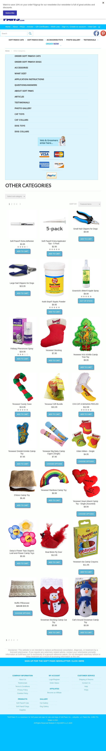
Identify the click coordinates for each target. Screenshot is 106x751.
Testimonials (90, 40)
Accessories (21, 67)
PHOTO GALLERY (73, 40)
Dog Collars (22, 131)
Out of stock (86, 301)
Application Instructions (29, 79)
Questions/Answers (26, 85)
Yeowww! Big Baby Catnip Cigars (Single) (54, 452)
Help (86, 686)
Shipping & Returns (86, 680)
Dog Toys (20, 125)
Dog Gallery (44, 706)
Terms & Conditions (22, 686)
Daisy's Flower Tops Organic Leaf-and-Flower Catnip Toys (22, 552)
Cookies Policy (22, 693)
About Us (22, 680)
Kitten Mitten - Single (85, 451)
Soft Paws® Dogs (22, 706)
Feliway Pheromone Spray (22, 349)
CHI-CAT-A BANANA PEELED (85, 404)
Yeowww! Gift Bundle (54, 404)
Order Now (52, 45)
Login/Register (54, 680)
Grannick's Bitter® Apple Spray (85, 291)
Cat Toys (19, 114)
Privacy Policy (22, 690)
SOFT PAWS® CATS (16, 40)
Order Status (54, 683)
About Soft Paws (24, 90)
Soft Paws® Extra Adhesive (22, 241)
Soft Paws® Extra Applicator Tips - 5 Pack (54, 242)
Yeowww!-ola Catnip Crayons (85, 562)
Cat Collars (21, 119)
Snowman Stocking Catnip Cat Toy (54, 621)
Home (7, 27)
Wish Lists (55, 27)
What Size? (20, 73)
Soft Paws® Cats (22, 703)
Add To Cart (22, 251)
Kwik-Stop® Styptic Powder (54, 302)
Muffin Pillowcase (21, 603)
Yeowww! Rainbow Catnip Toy (54, 490)
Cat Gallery (44, 703)
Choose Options (54, 464)
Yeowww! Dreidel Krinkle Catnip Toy (21, 452)
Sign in (65, 27)
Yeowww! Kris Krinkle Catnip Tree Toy (85, 355)
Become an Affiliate (54, 693)
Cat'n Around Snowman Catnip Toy (85, 621)
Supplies (22, 710)
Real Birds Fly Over (53, 552)
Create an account (78, 27)
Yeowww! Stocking (54, 350)
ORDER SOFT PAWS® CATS (28, 56)
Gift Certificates (42, 27)
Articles (30, 27)
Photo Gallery (23, 108)
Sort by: (73, 204)
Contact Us (86, 683)
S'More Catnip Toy (22, 495)
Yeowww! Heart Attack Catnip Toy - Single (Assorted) (85, 502)
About (15, 27)
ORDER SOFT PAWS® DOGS (28, 61)
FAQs (22, 27)
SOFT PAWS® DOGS (35, 40)
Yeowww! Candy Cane (22, 404)
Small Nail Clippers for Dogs (85, 229)
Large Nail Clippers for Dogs (22, 283)
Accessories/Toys (55, 40)
